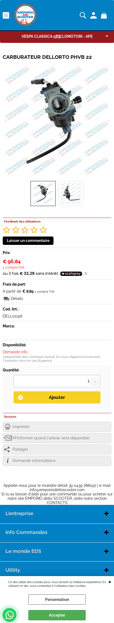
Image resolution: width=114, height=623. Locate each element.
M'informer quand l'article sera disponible (51, 438)
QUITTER (109, 581)
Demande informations (33, 460)
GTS (57, 37)
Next (107, 121)
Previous (6, 121)
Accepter (57, 615)
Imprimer (20, 426)
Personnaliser (57, 599)
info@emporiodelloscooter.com (57, 490)
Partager (20, 449)
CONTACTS (57, 503)
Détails (17, 298)
